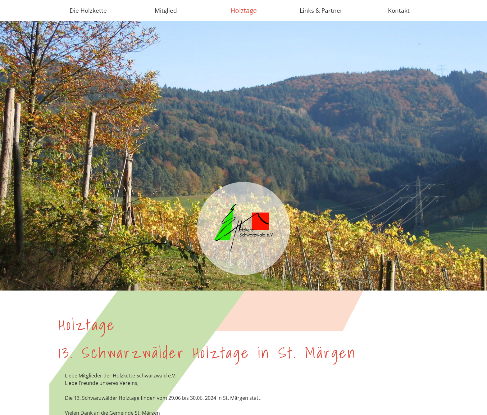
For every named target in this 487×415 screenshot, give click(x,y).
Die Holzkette (88, 10)
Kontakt (399, 10)
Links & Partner (321, 10)
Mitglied (166, 10)
